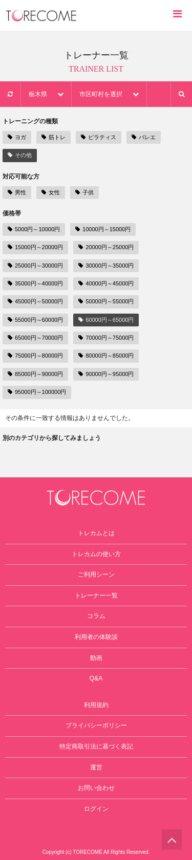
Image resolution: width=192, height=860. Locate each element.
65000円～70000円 (35, 338)
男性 (17, 192)
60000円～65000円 (106, 320)
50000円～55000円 (106, 301)
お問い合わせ (96, 787)
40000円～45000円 (106, 283)
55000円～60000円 (35, 320)
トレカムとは (96, 533)
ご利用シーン (96, 574)
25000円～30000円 (35, 265)
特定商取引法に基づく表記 (96, 746)
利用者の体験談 (96, 637)
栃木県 (46, 94)
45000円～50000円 (35, 301)
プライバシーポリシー (96, 725)
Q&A (96, 678)
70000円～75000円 (106, 338)
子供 (84, 192)
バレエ (144, 137)
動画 (96, 657)
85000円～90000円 (35, 374)
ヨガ (17, 137)
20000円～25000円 (106, 247)
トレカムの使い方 (96, 554)
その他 (20, 155)
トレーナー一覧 (96, 595)
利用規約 (96, 705)
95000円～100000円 (37, 392)
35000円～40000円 (35, 283)
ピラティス (98, 137)
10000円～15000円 (103, 229)
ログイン (96, 808)
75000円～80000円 (35, 355)
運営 (96, 767)
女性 (50, 192)
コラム (96, 616)
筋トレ (53, 137)
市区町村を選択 (109, 94)
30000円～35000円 (106, 265)
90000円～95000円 (106, 374)
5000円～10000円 (34, 229)
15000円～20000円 (35, 247)
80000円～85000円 (106, 355)
